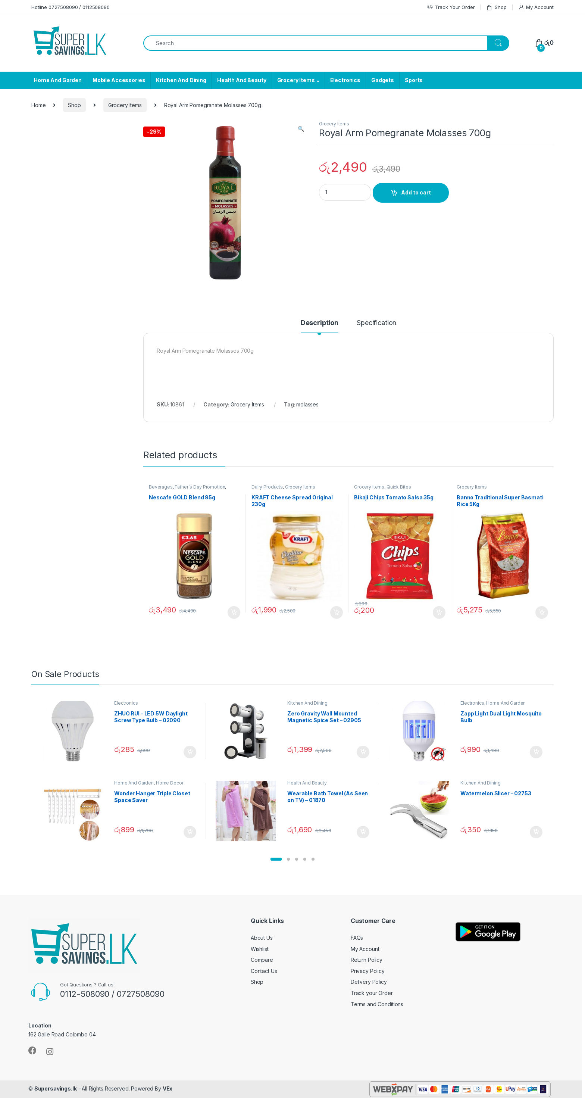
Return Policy (366, 960)
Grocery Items (296, 80)
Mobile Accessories (119, 80)
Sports (414, 80)
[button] (276, 859)
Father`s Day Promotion (200, 487)
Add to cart (416, 192)
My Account (536, 7)
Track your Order (372, 993)
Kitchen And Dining (181, 80)
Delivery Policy (369, 982)
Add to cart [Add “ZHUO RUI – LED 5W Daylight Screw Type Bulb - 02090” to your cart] (190, 752)
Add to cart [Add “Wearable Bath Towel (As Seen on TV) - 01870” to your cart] (363, 832)
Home (38, 105)
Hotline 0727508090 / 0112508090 (70, 7)
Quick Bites (399, 487)
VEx (168, 1088)
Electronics (345, 80)
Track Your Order (451, 7)
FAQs (357, 938)
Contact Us (264, 971)
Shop (496, 7)
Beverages (161, 487)
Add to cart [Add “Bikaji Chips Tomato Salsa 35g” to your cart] (439, 612)
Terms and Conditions (377, 1004)
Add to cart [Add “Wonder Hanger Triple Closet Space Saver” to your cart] (190, 832)
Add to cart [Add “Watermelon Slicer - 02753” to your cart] (536, 832)
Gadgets (382, 80)
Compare (262, 960)
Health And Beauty (241, 80)
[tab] (319, 326)
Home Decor (170, 783)
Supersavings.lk (55, 1088)
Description (319, 323)
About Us (262, 938)
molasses (307, 404)
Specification (376, 323)
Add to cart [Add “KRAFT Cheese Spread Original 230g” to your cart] (336, 612)
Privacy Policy (368, 971)
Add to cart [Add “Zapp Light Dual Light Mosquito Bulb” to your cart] (536, 752)
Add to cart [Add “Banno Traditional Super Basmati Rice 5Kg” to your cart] (541, 612)
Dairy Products (267, 487)
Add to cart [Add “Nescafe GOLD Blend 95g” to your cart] (234, 612)
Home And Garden (58, 80)
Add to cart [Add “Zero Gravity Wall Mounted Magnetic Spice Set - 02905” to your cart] (363, 752)
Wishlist (260, 949)
